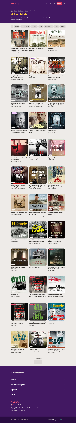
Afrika (56, 26)
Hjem (12, 11)
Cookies (37, 408)
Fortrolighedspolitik (24, 408)
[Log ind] (52, 4)
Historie (26, 11)
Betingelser (32, 408)
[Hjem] (26, 4)
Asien (40, 26)
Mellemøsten (48, 26)
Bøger (15, 11)
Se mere (38, 362)
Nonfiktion (20, 11)
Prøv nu (59, 3)
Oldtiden (34, 26)
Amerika (63, 26)
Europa (17, 26)
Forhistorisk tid (25, 26)
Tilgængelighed (14, 408)
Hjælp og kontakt (17, 373)
